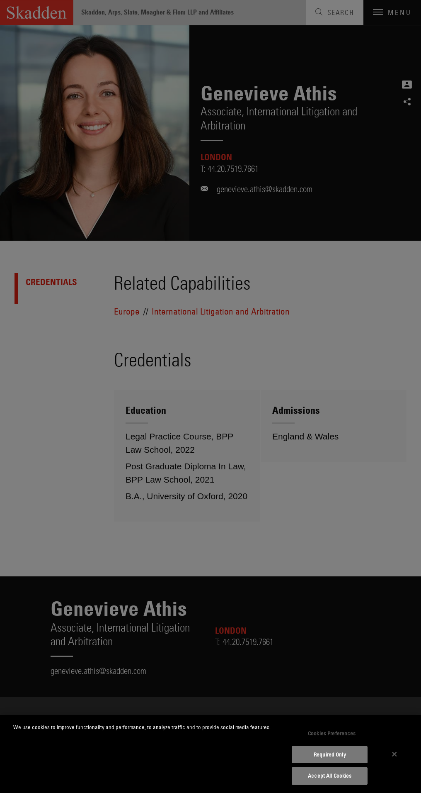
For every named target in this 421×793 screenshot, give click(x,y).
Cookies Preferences (332, 733)
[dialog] (210, 754)
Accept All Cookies (329, 775)
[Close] (394, 754)
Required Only (330, 754)
